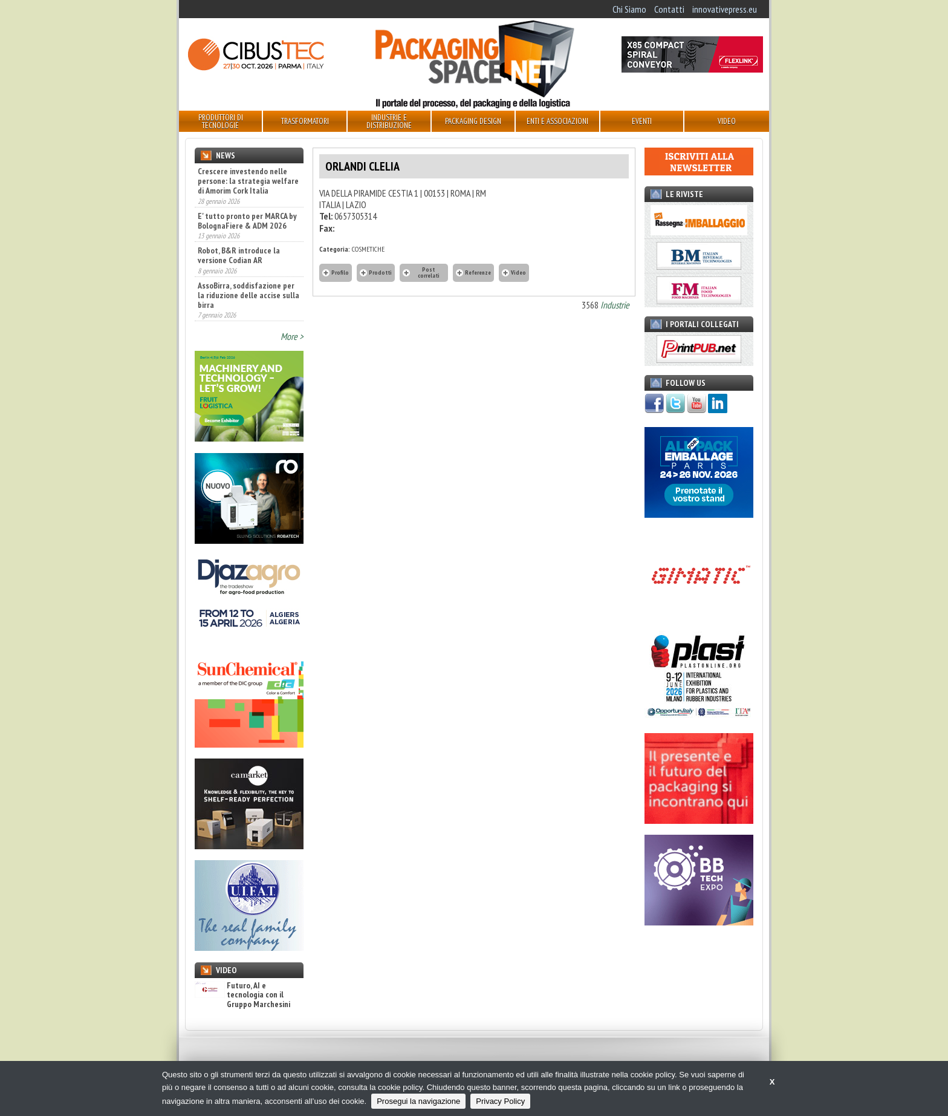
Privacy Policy (500, 1101)
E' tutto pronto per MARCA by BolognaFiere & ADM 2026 (247, 220)
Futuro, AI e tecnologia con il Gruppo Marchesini (242, 995)
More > (292, 336)
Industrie (614, 305)
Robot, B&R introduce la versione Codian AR (239, 255)
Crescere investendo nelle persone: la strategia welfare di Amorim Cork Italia (248, 180)
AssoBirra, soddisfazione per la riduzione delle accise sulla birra (248, 295)
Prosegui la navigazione (418, 1101)
